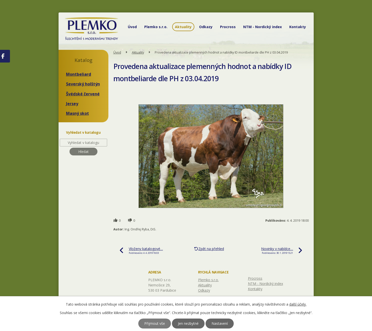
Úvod (132, 26)
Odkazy (206, 26)
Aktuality (183, 26)
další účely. (297, 304)
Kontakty (297, 26)
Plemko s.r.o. (155, 26)
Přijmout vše (154, 323)
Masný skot (77, 113)
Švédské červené (83, 94)
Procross (228, 26)
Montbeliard (78, 74)
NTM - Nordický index (262, 26)
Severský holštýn (83, 84)
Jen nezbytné (188, 323)
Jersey (72, 103)
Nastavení (220, 323)
